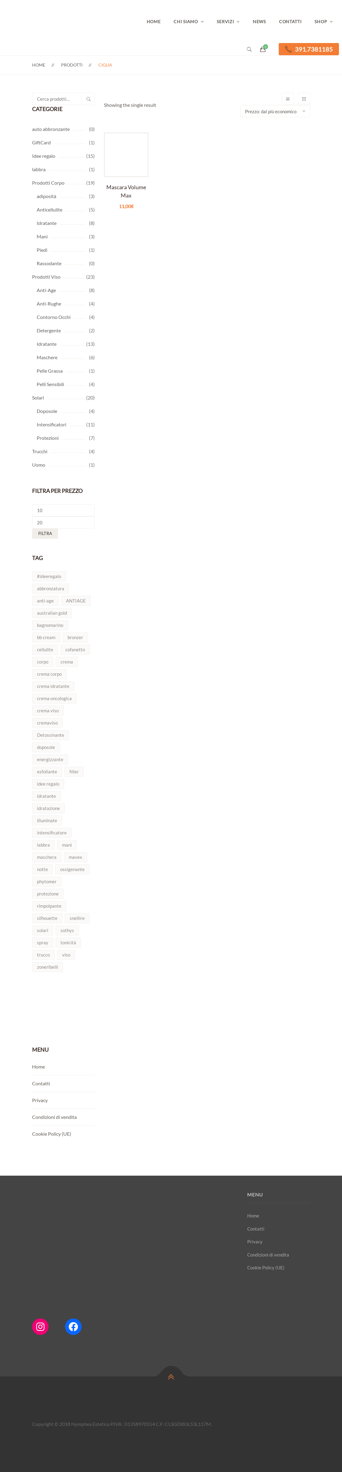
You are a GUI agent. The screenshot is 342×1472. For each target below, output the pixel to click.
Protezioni (48, 438)
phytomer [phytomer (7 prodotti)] (47, 881)
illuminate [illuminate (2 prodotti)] (47, 820)
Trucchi (39, 451)
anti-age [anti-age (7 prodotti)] (45, 600)
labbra (39, 169)
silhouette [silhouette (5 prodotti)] (47, 918)
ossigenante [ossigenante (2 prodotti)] (72, 869)
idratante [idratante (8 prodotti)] (46, 796)
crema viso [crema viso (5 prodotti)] (48, 710)
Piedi (42, 250)
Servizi (225, 21)
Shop (320, 21)
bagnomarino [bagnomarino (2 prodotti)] (50, 625)
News (259, 21)
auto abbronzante (51, 129)
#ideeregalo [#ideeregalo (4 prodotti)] (49, 576)
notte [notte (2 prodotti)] (42, 869)
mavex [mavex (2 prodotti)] (75, 857)
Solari (38, 397)
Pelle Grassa (50, 371)
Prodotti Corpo (48, 183)
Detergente (49, 330)
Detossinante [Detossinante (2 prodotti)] (50, 735)
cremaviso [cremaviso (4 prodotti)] (47, 722)
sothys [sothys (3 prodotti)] (67, 930)
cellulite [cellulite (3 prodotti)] (45, 649)
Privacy (40, 1100)
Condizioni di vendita (54, 1117)
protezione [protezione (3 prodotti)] (48, 893)
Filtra (45, 533)
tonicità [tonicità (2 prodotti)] (68, 942)
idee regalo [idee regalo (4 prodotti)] (48, 784)
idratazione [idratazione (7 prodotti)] (48, 808)
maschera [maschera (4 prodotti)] (47, 857)
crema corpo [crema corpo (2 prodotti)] (49, 674)
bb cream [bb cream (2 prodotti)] (46, 637)
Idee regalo (43, 156)
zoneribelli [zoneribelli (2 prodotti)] (47, 967)
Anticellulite (49, 209)
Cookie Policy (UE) (51, 1134)
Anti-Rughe (49, 303)
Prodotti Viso (46, 277)
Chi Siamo (186, 21)
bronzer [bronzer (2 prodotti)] (75, 637)
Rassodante (49, 263)
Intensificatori (51, 424)
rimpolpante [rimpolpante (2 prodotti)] (49, 906)
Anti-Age (46, 290)
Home (154, 21)
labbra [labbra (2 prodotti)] (43, 845)
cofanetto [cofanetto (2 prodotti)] (75, 649)
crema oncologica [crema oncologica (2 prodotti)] (54, 698)
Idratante (47, 223)
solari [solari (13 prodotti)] (42, 930)
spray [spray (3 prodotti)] (42, 942)
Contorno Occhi (54, 317)
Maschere (47, 357)
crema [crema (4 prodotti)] (67, 661)
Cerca (89, 99)
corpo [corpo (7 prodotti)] (42, 661)
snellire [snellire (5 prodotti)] (77, 918)
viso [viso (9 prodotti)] (66, 954)
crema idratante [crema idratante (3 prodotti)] (53, 686)
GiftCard (41, 142)
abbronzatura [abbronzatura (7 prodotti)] (50, 588)
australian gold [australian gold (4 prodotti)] (52, 613)
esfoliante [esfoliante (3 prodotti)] (47, 771)
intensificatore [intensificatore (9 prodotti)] (52, 832)
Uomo (38, 465)
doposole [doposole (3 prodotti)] (46, 747)
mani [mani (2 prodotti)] (67, 845)
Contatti (290, 21)
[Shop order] (275, 111)
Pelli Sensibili (50, 384)
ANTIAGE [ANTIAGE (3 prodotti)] (76, 600)
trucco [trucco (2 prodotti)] (43, 954)
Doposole (47, 411)
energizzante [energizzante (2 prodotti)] (50, 759)
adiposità (46, 196)
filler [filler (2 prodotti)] (74, 771)
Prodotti (72, 64)
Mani (42, 236)
